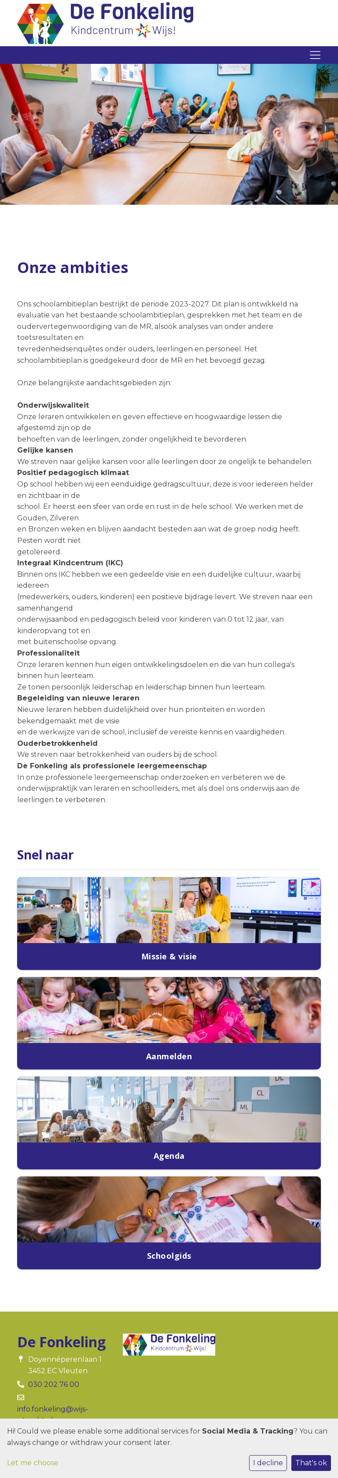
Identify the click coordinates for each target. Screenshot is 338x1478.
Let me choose (33, 1463)
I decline (268, 1463)
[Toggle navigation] (315, 55)
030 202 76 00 (53, 1384)
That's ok (311, 1463)
